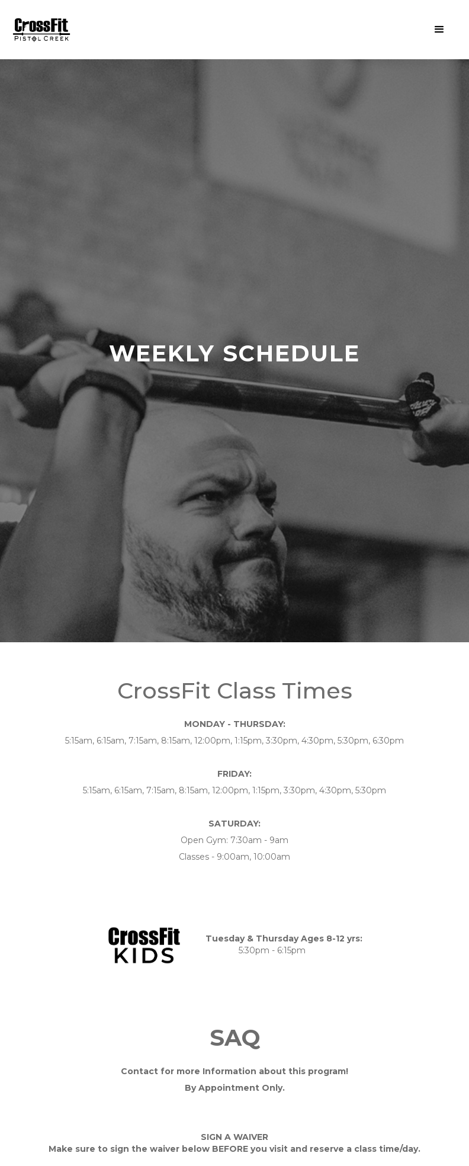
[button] (439, 29)
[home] (41, 29)
